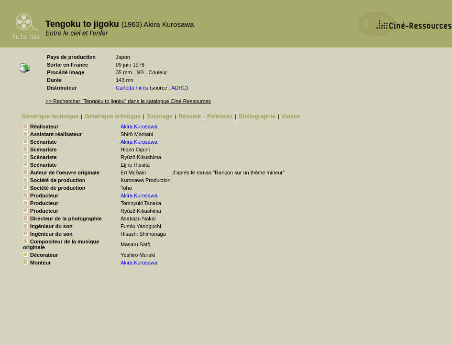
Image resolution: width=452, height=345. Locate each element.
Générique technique (50, 116)
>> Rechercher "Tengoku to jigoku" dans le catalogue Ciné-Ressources (128, 101)
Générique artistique (113, 116)
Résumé (189, 116)
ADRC (178, 88)
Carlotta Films (132, 88)
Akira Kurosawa (139, 126)
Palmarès (219, 116)
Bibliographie (257, 116)
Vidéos (291, 116)
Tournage (160, 116)
